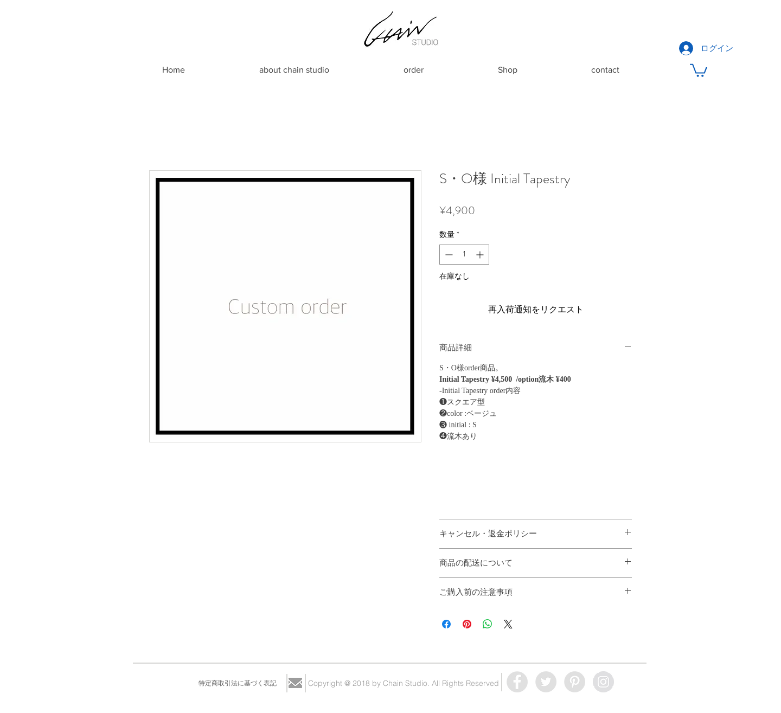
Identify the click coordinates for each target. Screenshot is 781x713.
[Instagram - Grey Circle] (603, 681)
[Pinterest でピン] (466, 624)
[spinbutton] (464, 254)
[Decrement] (447, 254)
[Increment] (481, 254)
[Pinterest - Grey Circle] (574, 681)
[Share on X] (508, 624)
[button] (698, 69)
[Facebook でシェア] (446, 624)
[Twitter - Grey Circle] (545, 681)
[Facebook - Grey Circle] (517, 681)
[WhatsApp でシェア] (487, 624)
